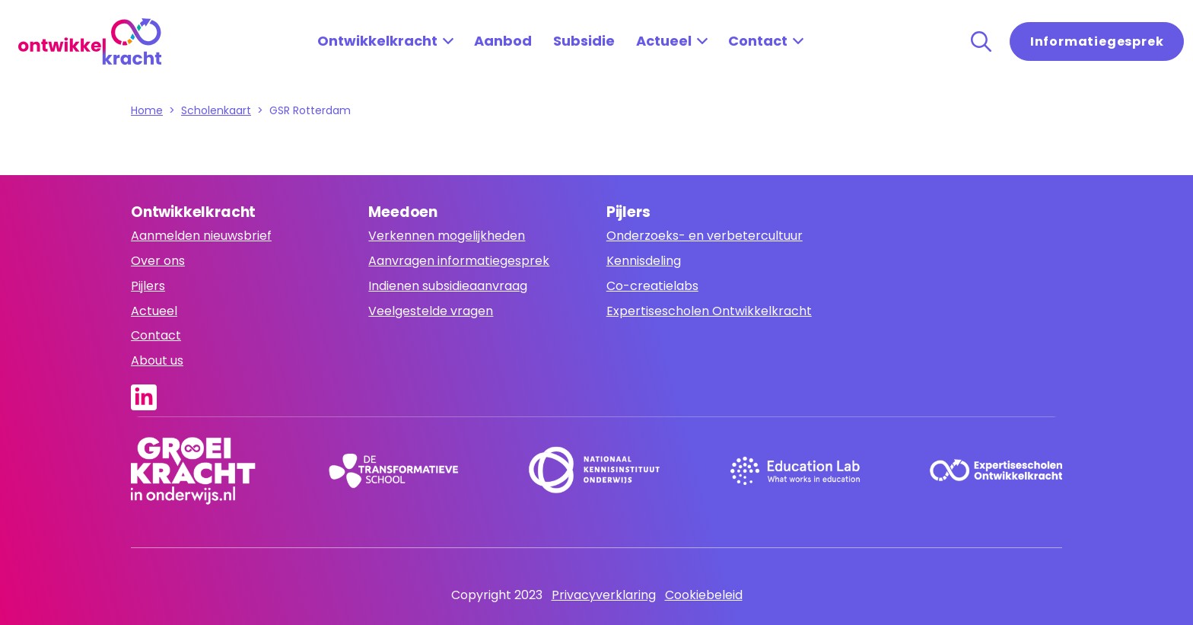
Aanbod (503, 40)
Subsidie (584, 40)
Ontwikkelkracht (377, 40)
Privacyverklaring (604, 595)
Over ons (158, 260)
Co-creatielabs (652, 286)
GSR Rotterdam (310, 110)
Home (147, 110)
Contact (757, 40)
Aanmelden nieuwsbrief (201, 235)
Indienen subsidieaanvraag (447, 286)
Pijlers (148, 286)
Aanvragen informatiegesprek (458, 260)
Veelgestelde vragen (430, 311)
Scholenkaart (216, 110)
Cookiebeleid (704, 595)
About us (157, 360)
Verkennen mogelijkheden (446, 235)
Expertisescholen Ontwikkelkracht (709, 311)
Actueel (664, 40)
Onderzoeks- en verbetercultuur (704, 235)
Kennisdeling (643, 260)
